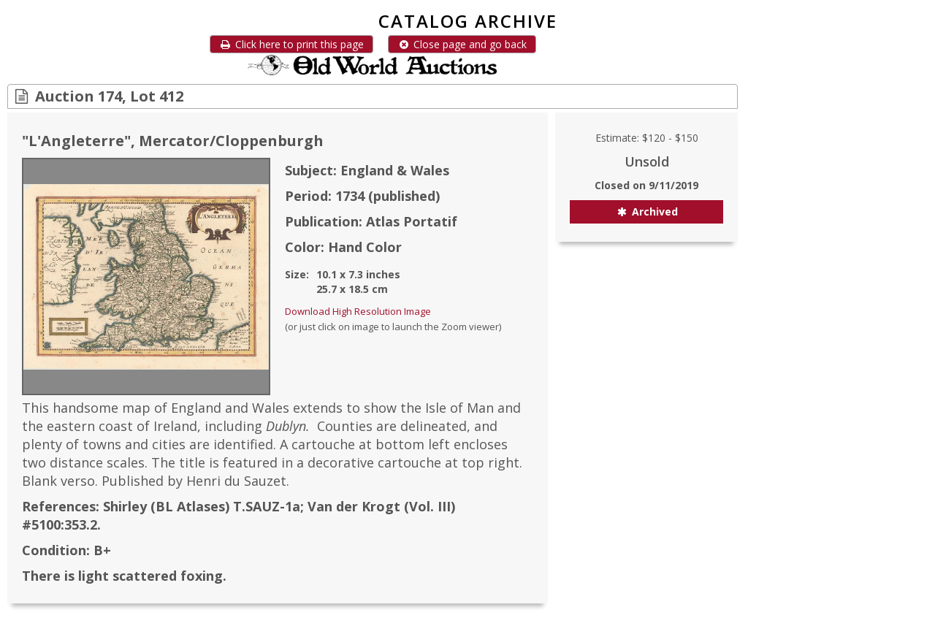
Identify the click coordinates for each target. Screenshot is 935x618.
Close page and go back (462, 44)
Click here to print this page (291, 44)
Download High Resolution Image (358, 311)
